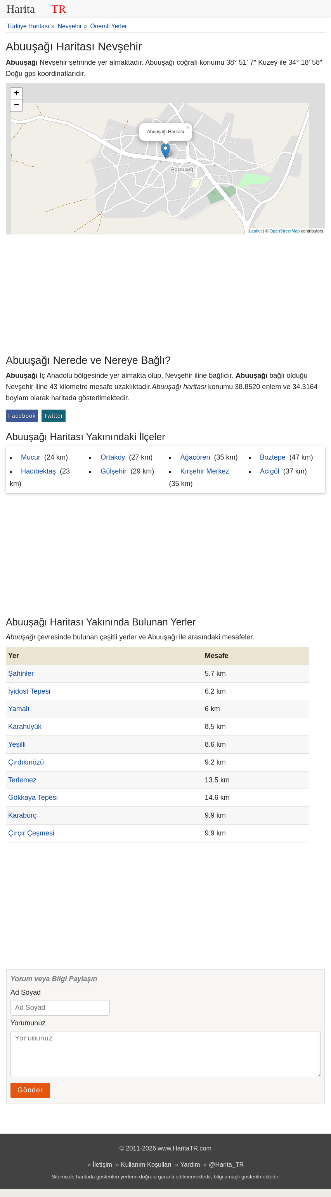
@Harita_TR (226, 1172)
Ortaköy (113, 457)
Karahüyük (25, 726)
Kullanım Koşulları (146, 1172)
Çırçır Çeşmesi (31, 833)
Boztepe (273, 457)
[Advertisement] (165, 292)
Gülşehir (114, 471)
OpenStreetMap (285, 231)
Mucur (30, 457)
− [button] (16, 105)
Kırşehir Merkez (204, 471)
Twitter (53, 416)
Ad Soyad (25, 992)
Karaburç (22, 815)
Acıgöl (269, 471)
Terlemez (22, 780)
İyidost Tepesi (29, 691)
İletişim (102, 1172)
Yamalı (18, 709)
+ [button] (16, 94)
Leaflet (255, 231)
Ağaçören (195, 457)
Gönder (30, 1098)
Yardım (190, 1172)
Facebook (22, 416)
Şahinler (21, 673)
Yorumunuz (27, 1023)
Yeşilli (17, 744)
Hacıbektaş (38, 471)
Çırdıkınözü (26, 762)
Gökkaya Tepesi (33, 797)
